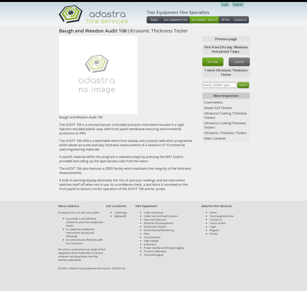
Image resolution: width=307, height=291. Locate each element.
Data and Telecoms (155, 219)
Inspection (150, 244)
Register (238, 4)
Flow (146, 233)
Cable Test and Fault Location (161, 216)
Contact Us (216, 219)
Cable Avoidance (153, 212)
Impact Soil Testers (218, 108)
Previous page (226, 39)
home (154, 19)
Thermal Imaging (153, 255)
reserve (239, 61)
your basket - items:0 (204, 19)
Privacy (214, 233)
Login (225, 4)
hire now (213, 61)
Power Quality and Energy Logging (163, 248)
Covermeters (213, 102)
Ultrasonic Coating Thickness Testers (225, 115)
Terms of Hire (218, 223)
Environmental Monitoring (159, 230)
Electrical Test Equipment (158, 223)
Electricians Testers (155, 226)
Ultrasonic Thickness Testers (225, 133)
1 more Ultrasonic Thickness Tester (226, 72)
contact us (240, 19)
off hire (225, 19)
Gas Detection (152, 237)
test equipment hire (175, 19)
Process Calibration (155, 251)
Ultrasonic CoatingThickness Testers (225, 125)
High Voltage (151, 240)
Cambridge (120, 212)
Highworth (120, 216)
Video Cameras (215, 138)
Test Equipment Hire (222, 216)
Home (213, 212)
